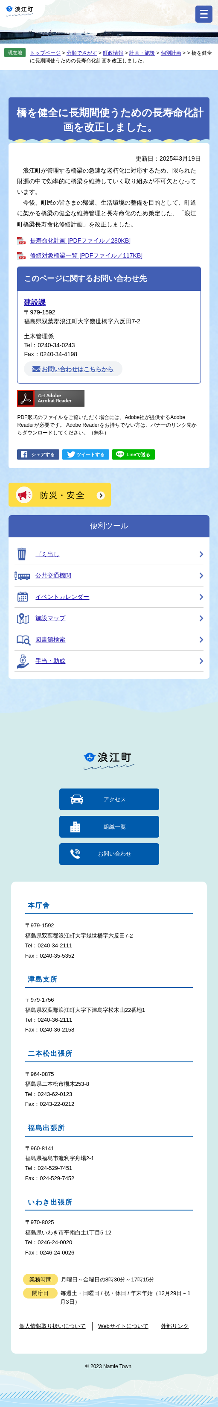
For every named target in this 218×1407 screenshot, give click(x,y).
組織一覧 (115, 827)
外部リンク (175, 1326)
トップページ (45, 53)
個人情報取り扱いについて (52, 1326)
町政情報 (113, 53)
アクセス (115, 799)
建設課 (35, 303)
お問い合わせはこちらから (77, 369)
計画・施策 (142, 53)
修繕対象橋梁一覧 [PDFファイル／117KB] (86, 255)
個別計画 (171, 53)
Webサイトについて (123, 1326)
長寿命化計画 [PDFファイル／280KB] (80, 240)
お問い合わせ (114, 853)
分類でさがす (82, 53)
